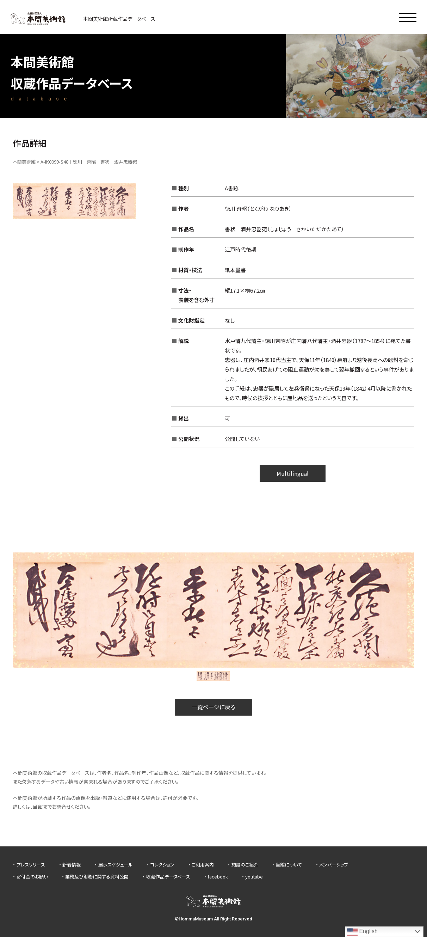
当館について (289, 864)
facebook (218, 876)
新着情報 (71, 864)
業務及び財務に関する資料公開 (97, 876)
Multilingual (293, 473)
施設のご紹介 (244, 864)
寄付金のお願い (32, 876)
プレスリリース (31, 864)
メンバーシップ (333, 864)
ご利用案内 (203, 864)
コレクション (162, 864)
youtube (254, 876)
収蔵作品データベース (168, 876)
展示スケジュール (115, 864)
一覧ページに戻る (213, 707)
